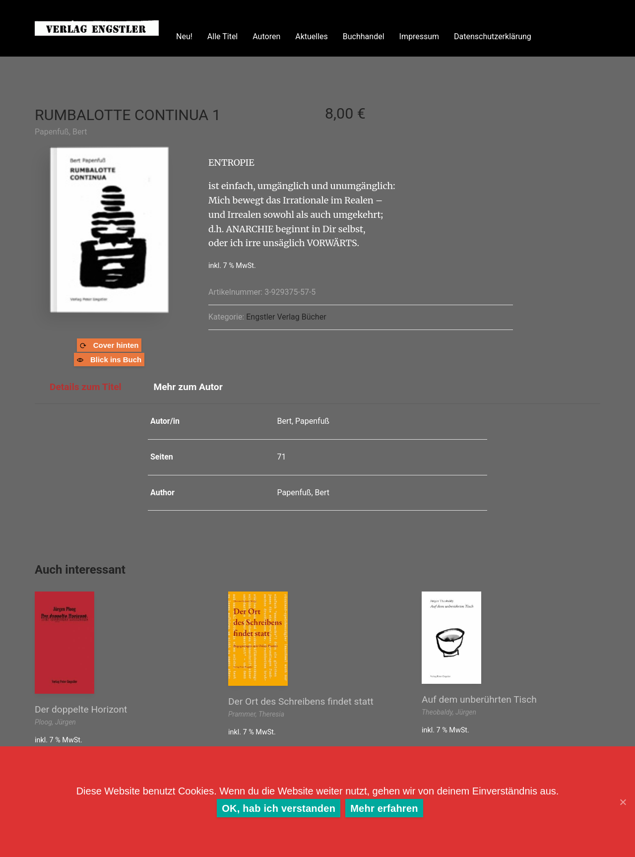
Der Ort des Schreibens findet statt (301, 701)
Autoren (266, 36)
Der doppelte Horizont (81, 709)
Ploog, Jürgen (55, 722)
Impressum (419, 36)
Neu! (184, 36)
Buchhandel (363, 36)
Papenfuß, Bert (61, 131)
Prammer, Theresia (256, 714)
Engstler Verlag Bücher (286, 317)
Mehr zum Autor (187, 387)
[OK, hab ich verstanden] (623, 802)
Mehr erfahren (384, 808)
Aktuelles (311, 36)
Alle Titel (222, 36)
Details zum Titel (86, 387)
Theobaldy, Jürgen (449, 712)
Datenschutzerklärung (492, 36)
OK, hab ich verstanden (278, 808)
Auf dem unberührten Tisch (479, 699)
